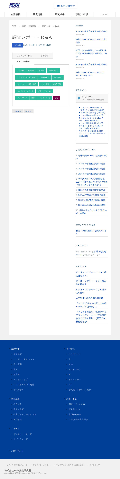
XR (70, 384)
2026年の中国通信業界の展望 (91, 163)
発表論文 (17, 404)
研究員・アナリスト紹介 (80, 389)
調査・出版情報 (29, 26)
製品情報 (17, 419)
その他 (41, 70)
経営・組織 (32, 84)
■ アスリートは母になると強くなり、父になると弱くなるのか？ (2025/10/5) (92, 133)
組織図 (16, 374)
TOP (14, 26)
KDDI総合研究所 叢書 (78, 419)
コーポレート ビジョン (23, 359)
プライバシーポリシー (41, 465)
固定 (56, 98)
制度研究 (31, 70)
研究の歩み (18, 389)
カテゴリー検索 (23, 61)
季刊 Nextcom (75, 414)
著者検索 (44, 56)
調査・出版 (82, 14)
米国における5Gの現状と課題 (91, 200)
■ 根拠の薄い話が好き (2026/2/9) (92, 113)
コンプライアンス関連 (23, 384)
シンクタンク (75, 354)
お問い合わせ (68, 5)
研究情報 (37, 14)
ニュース (104, 14)
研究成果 (60, 14)
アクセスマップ (20, 379)
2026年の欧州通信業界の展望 (91, 174)
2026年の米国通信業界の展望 (91, 169)
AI (70, 374)
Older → (28, 111)
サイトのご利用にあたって (17, 465)
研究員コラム (75, 409)
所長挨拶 (17, 354)
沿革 (15, 369)
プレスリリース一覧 (22, 434)
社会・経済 (45, 84)
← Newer (17, 111)
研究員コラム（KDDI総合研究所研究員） (93, 98)
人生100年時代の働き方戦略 (89, 298)
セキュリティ (75, 379)
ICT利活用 (57, 84)
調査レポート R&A (77, 404)
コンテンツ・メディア (25, 91)
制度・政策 (58, 77)
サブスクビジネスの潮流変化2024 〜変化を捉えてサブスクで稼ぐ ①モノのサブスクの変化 (91, 182)
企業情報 (15, 14)
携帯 (33, 98)
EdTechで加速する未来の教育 (91, 195)
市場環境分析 (44, 77)
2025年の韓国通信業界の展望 (91, 205)
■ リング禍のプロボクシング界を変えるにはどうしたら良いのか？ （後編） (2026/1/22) (91, 117)
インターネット (44, 98)
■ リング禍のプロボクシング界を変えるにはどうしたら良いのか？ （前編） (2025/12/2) (91, 125)
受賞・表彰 (18, 409)
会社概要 (17, 364)
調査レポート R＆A (50, 26)
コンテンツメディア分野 (26, 77)
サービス (20, 84)
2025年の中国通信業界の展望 (91, 190)
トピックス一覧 (20, 439)
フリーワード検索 (24, 56)
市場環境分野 (53, 70)
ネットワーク (22, 98)
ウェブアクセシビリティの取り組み (70, 465)
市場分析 (20, 70)
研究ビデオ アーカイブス (24, 414)
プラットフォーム (44, 91)
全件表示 (17, 45)
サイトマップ (94, 465)
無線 (71, 364)
